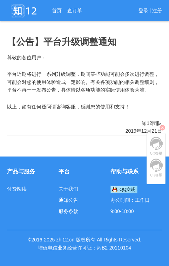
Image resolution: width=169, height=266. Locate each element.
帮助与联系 (124, 171)
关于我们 (68, 189)
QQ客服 (156, 146)
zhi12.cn (65, 239)
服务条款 (68, 211)
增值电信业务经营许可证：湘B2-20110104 (84, 248)
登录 (143, 10)
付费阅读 (17, 189)
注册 (157, 10)
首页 (57, 10)
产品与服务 (21, 171)
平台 (64, 171)
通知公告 (68, 200)
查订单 (74, 10)
